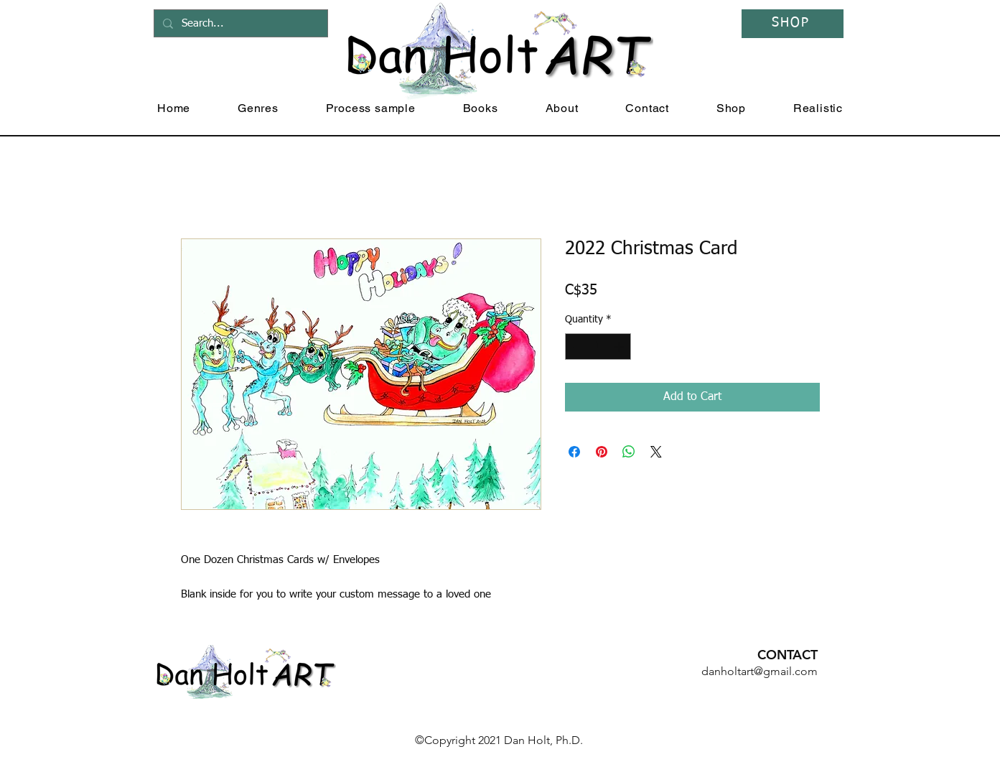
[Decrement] (576, 346)
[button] (258, 108)
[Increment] (620, 346)
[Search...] (239, 23)
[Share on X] (656, 451)
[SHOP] (793, 23)
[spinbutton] (598, 346)
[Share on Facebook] (574, 451)
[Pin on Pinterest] (601, 451)
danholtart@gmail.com (759, 671)
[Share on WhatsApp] (628, 451)
